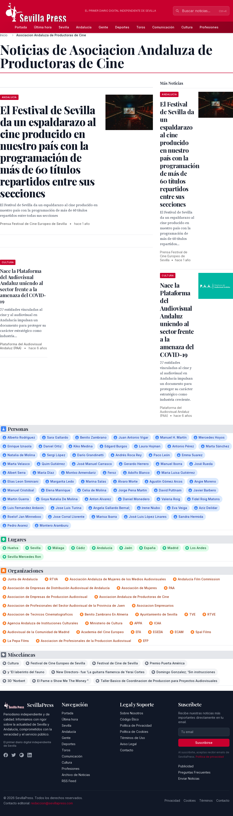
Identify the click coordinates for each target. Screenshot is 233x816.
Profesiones (209, 27)
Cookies (190, 800)
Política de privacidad (210, 756)
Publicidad (186, 766)
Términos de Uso (132, 738)
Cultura (187, 27)
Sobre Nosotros (131, 713)
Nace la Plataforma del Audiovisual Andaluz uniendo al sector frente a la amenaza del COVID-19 (23, 286)
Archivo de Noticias (76, 775)
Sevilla (64, 27)
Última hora (43, 27)
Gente (103, 27)
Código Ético (129, 719)
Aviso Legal (128, 744)
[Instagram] (21, 755)
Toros (140, 27)
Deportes (122, 27)
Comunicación (163, 27)
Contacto (126, 750)
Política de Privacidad (136, 725)
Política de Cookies (134, 731)
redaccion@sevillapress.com (52, 803)
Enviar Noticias (188, 778)
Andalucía (84, 27)
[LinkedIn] (29, 755)
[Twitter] (13, 755)
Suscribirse (203, 742)
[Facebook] (6, 755)
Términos (206, 800)
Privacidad (172, 800)
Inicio (4, 35)
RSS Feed (69, 781)
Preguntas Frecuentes (194, 772)
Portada (21, 27)
